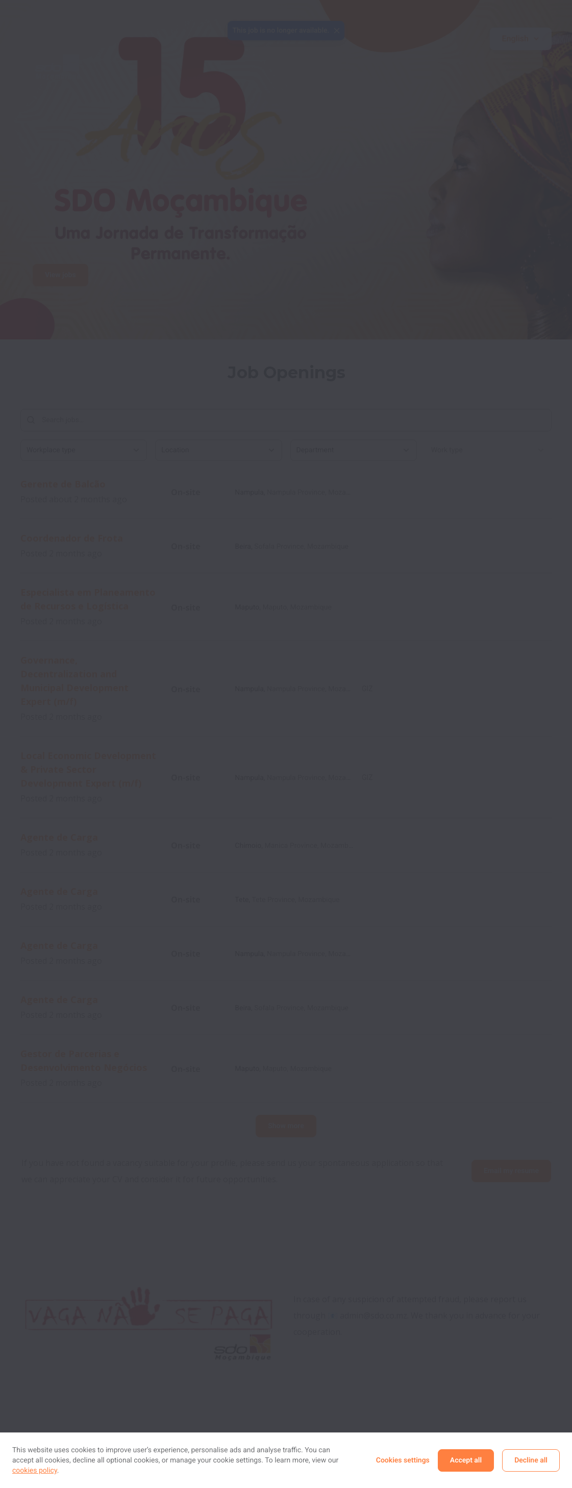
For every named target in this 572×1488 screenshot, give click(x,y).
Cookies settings (403, 1460)
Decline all (531, 1460)
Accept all (466, 1460)
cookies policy (34, 1471)
